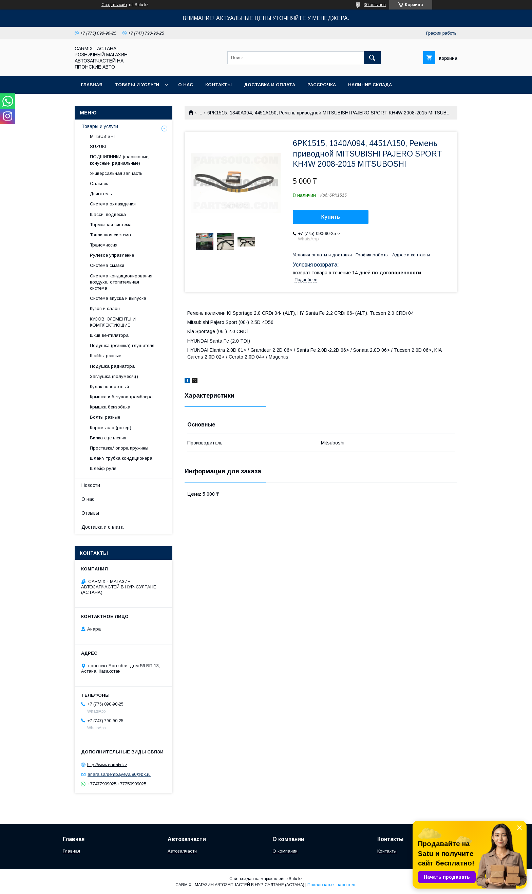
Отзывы (90, 513)
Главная (91, 84)
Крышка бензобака (110, 406)
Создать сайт (114, 4)
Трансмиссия (103, 245)
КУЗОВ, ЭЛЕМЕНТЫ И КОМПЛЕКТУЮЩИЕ (113, 322)
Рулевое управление (112, 255)
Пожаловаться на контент (332, 884)
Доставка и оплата (269, 84)
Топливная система (110, 234)
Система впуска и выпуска (118, 298)
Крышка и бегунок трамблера (121, 396)
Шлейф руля (103, 468)
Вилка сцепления (108, 437)
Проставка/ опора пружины (119, 448)
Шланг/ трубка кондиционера (121, 458)
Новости (90, 485)
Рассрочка (321, 84)
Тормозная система (111, 224)
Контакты (218, 84)
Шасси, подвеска (108, 214)
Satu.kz (296, 878)
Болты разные (105, 417)
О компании (285, 851)
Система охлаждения (113, 203)
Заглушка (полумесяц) (114, 376)
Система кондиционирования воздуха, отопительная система (121, 282)
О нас (185, 84)
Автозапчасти (182, 851)
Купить (330, 217)
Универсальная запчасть (116, 173)
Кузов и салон (105, 308)
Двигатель (101, 193)
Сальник (99, 183)
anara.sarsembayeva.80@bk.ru (119, 774)
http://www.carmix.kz (107, 764)
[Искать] (372, 57)
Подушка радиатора (112, 366)
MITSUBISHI (102, 136)
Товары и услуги (137, 84)
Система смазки (107, 265)
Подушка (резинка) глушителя (122, 345)
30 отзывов (375, 4)
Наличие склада (370, 84)
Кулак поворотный (109, 386)
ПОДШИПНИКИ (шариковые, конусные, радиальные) (119, 159)
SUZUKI (98, 146)
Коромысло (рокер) (110, 427)
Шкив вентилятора (109, 335)
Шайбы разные (105, 355)
